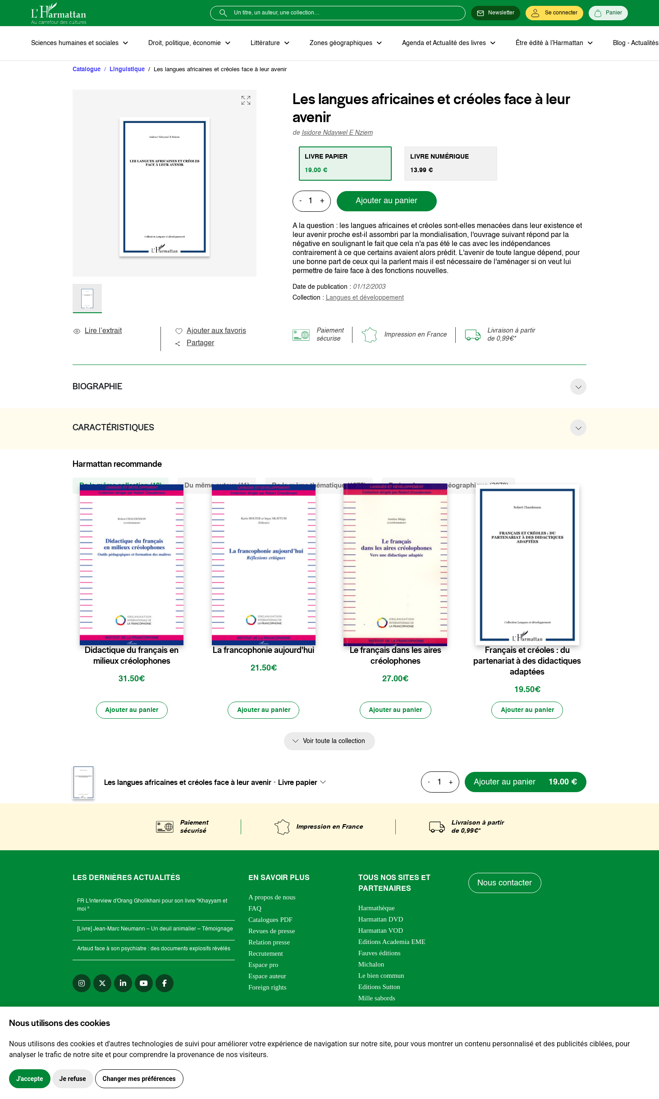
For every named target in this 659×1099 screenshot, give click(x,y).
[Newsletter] (495, 13)
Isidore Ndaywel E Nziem (337, 133)
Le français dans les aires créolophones (395, 656)
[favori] (177, 632)
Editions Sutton (379, 987)
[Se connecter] (554, 13)
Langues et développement (365, 298)
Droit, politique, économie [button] (185, 43)
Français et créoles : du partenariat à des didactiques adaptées (527, 661)
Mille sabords (376, 998)
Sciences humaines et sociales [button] (75, 43)
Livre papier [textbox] (297, 783)
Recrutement (265, 954)
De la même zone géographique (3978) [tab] (448, 486)
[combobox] (304, 783)
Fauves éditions (379, 953)
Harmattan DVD (380, 919)
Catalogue (87, 70)
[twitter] (102, 984)
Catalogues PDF (270, 920)
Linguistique (127, 70)
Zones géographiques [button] (340, 43)
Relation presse (269, 942)
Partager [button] (194, 343)
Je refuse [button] (72, 1078)
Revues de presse (271, 931)
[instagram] (82, 984)
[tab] (345, 163)
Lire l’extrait (97, 331)
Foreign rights (267, 987)
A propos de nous (272, 897)
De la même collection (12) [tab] (120, 486)
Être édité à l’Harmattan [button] (548, 43)
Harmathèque (376, 908)
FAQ (254, 908)
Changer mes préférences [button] (139, 1078)
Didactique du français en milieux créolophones (131, 656)
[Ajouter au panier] (132, 710)
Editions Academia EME (392, 942)
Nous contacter (505, 884)
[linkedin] (123, 984)
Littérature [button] (265, 43)
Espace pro (263, 965)
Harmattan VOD (380, 931)
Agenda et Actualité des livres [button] (443, 43)
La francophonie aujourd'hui (263, 650)
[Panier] (608, 13)
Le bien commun (381, 976)
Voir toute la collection (334, 742)
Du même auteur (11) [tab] (216, 486)
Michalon (371, 964)
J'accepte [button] (29, 1078)
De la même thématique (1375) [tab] (319, 486)
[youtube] (144, 984)
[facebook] (165, 984)
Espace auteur (267, 976)
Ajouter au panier (386, 201)
